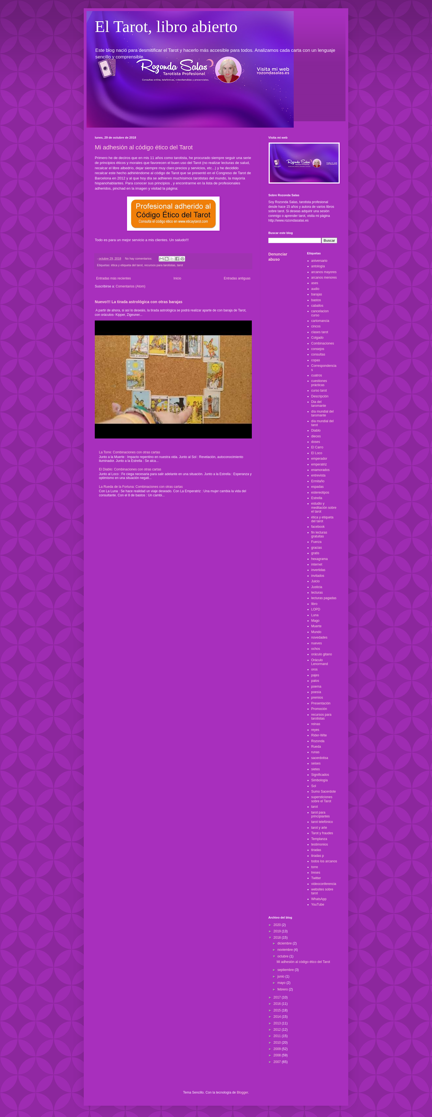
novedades (319, 637)
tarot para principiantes (320, 814)
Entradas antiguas (237, 278)
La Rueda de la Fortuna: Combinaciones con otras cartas (141, 487)
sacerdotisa (319, 758)
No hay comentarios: (139, 258)
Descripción (320, 396)
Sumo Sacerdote (323, 791)
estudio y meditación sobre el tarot (323, 507)
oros (314, 669)
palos (315, 681)
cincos (316, 326)
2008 (278, 1055)
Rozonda (318, 741)
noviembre (285, 950)
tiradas (316, 850)
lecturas (317, 592)
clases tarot (319, 332)
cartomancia (320, 321)
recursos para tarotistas (159, 265)
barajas (316, 294)
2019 (278, 931)
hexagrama (319, 559)
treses (315, 872)
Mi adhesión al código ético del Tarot (144, 147)
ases (314, 283)
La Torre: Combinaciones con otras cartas (129, 452)
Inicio (177, 278)
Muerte (316, 626)
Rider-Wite (319, 735)
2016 (278, 1004)
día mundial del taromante (322, 413)
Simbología (319, 780)
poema (316, 686)
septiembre (286, 970)
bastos (316, 300)
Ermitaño (318, 481)
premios (317, 697)
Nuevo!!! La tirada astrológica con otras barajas (138, 302)
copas (315, 360)
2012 (278, 1030)
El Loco (316, 453)
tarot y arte (319, 828)
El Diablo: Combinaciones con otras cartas (130, 469)
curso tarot (319, 390)
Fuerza (316, 542)
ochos (315, 649)
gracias (316, 548)
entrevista (318, 475)
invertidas (318, 570)
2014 (278, 1017)
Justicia (316, 587)
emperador (319, 459)
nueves (316, 643)
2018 (278, 938)
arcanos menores (324, 277)
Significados (320, 775)
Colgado (317, 338)
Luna (315, 615)
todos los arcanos (324, 861)
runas (315, 752)
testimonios (319, 844)
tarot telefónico (322, 822)
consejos (317, 349)
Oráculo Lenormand (319, 662)
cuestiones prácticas (319, 383)
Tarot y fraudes (322, 833)
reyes (315, 730)
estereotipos (320, 492)
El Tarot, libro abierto (166, 26)
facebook (318, 527)
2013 (278, 1023)
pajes (315, 675)
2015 (278, 1010)
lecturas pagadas (323, 598)
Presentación (321, 703)
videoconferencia (323, 884)
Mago (315, 621)
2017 (278, 997)
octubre (283, 956)
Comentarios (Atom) (130, 286)
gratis (315, 553)
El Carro (317, 447)
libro (314, 604)
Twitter (316, 878)
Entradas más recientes (113, 278)
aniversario (319, 261)
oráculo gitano (321, 654)
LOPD (315, 609)
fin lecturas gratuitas (319, 534)
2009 (278, 1049)
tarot (180, 265)
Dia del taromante (318, 404)
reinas (315, 724)
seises (316, 763)
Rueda (316, 747)
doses (315, 442)
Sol (313, 786)
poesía (316, 692)
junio (281, 976)
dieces (316, 436)
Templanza (319, 839)
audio (315, 289)
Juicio (315, 581)
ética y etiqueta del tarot (127, 265)
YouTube (317, 904)
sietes (315, 769)
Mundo (316, 632)
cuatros (316, 375)
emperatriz (319, 464)
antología (318, 266)
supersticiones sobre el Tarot (322, 799)
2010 (278, 1043)
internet (316, 564)
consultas (318, 354)
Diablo (316, 430)
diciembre (285, 943)
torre (314, 867)
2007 (278, 1062)
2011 (278, 1036)
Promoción (319, 709)
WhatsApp (318, 899)
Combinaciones (322, 343)
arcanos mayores (324, 272)
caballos (317, 306)
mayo (282, 983)
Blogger (242, 1092)
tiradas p (317, 856)
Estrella (316, 498)
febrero (283, 989)
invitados (317, 576)
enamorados (320, 470)
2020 (278, 925)
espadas (317, 487)
